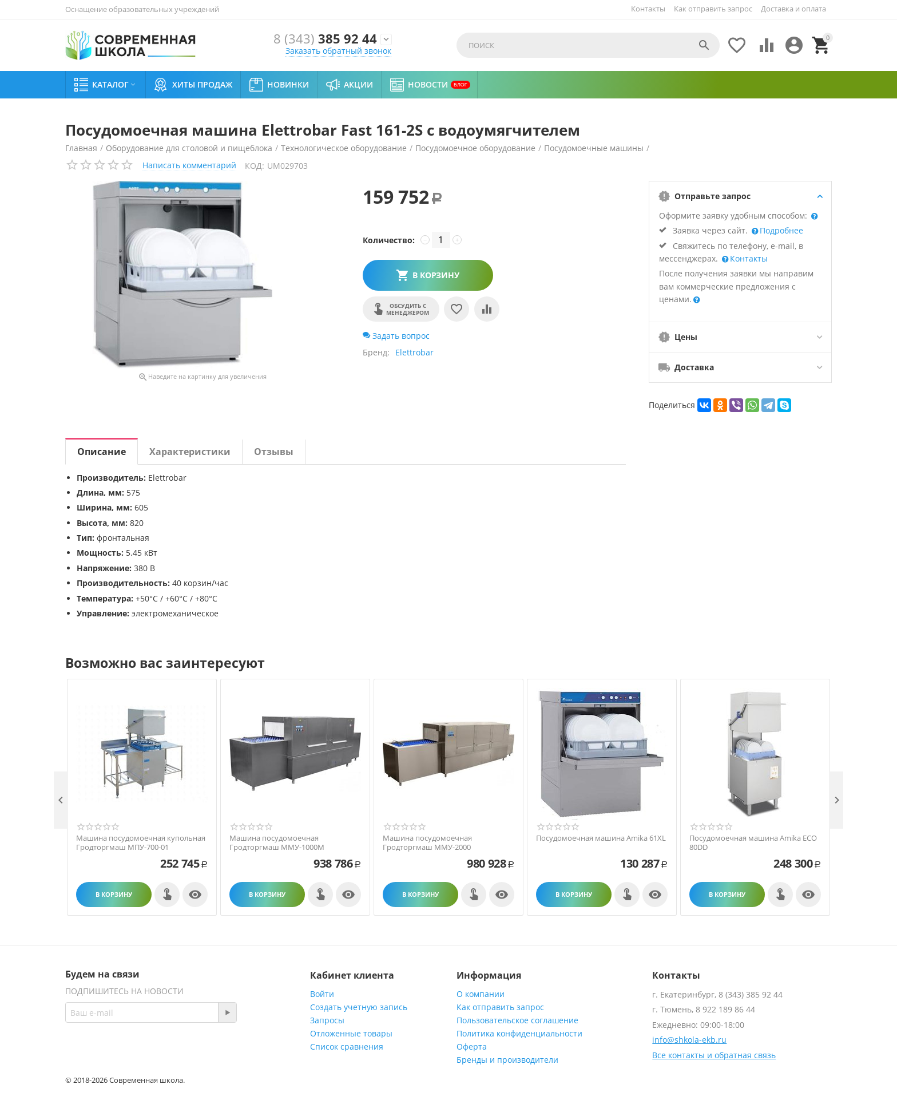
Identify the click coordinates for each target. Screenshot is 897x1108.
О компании (481, 993)
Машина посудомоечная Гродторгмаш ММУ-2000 (427, 843)
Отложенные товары (351, 1033)
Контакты (648, 8)
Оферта (472, 1046)
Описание (101, 451)
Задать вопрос (396, 335)
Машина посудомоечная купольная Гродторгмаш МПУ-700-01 (140, 843)
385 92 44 (325, 39)
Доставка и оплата (793, 8)
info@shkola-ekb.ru (689, 1039)
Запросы (327, 1020)
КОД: (254, 165)
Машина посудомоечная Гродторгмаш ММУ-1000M (276, 843)
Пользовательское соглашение (517, 1020)
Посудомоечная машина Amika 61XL (601, 838)
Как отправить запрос (713, 8)
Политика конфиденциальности (519, 1033)
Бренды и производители (507, 1059)
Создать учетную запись (358, 1007)
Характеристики (190, 451)
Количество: (389, 240)
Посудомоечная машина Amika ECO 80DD (753, 843)
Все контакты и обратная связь (714, 1055)
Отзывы (273, 451)
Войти (322, 993)
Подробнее (780, 230)
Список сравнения (346, 1046)
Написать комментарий (189, 165)
